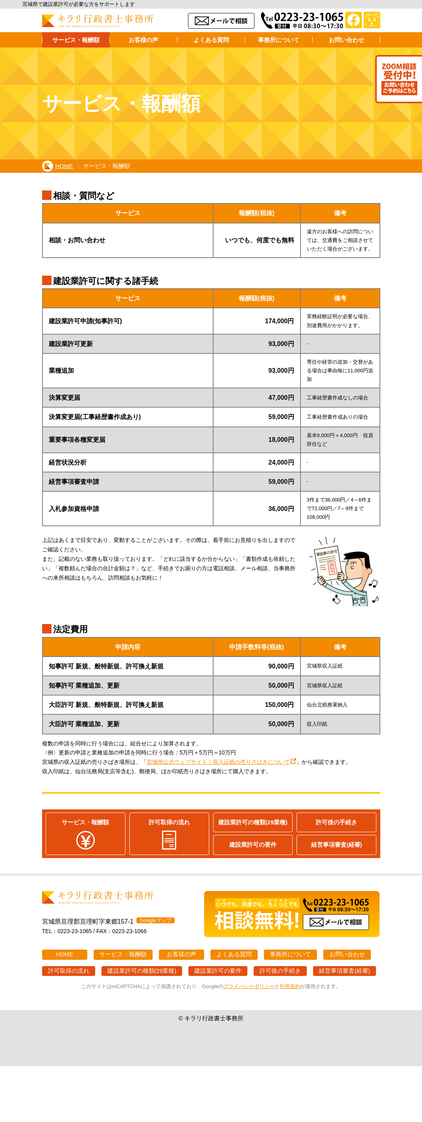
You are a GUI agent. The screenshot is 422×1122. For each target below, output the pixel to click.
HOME (58, 166)
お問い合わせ (346, 40)
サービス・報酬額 (76, 40)
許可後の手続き (336, 822)
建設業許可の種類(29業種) (252, 822)
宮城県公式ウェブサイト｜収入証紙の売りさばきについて (218, 762)
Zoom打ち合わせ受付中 (397, 80)
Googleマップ (155, 921)
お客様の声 (143, 40)
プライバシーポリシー (249, 987)
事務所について (278, 40)
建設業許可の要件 (252, 845)
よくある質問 (211, 40)
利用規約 (290, 987)
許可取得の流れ (169, 834)
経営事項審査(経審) (336, 845)
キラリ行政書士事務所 (98, 21)
